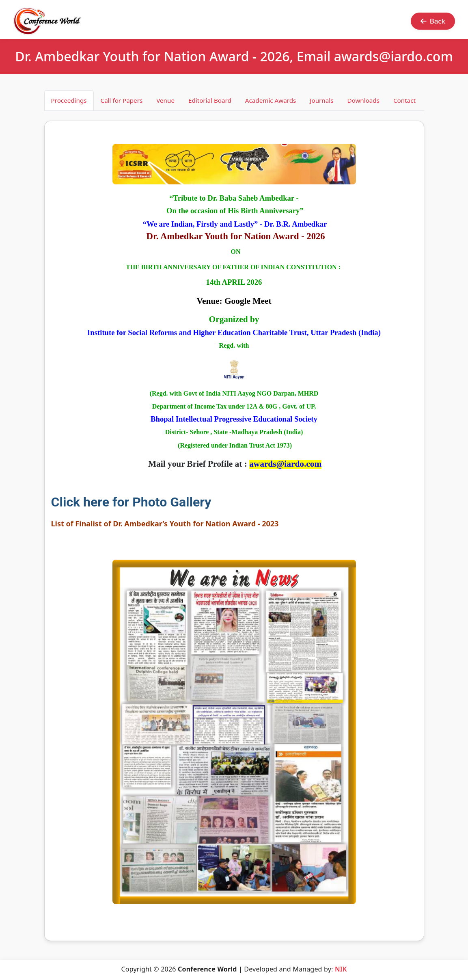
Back (433, 21)
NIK (341, 969)
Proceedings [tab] (69, 100)
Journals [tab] (321, 100)
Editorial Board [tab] (209, 100)
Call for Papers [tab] (122, 100)
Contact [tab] (404, 100)
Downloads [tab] (363, 100)
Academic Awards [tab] (270, 100)
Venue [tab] (165, 100)
